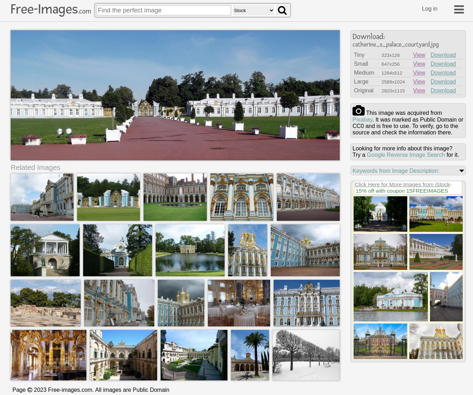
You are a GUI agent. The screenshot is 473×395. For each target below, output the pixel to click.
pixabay (362, 120)
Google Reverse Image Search (406, 155)
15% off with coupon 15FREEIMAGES (402, 191)
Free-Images (51, 9)
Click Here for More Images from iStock (402, 184)
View (419, 55)
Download (443, 55)
